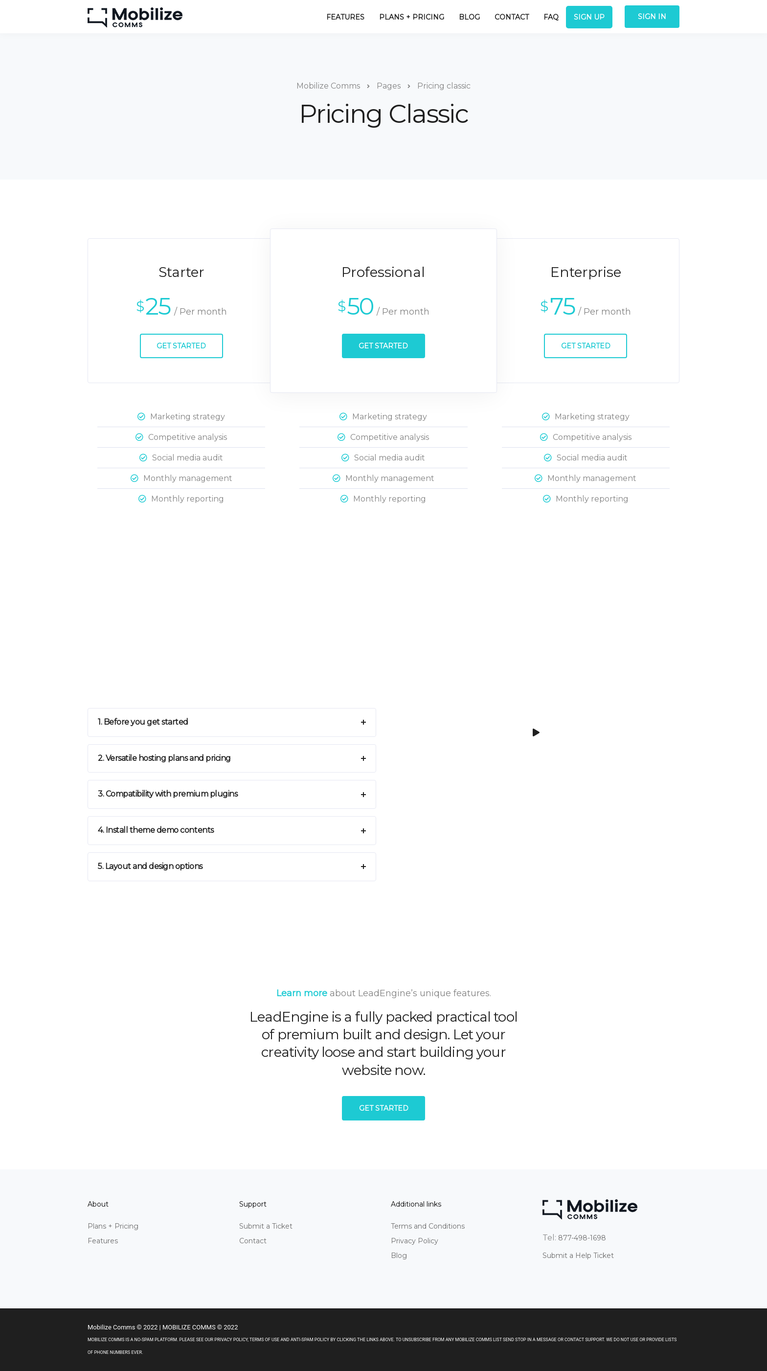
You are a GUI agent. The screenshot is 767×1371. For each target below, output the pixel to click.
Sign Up (589, 17)
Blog (469, 17)
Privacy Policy (414, 1240)
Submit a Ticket (266, 1226)
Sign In (652, 16)
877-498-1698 (582, 1238)
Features (345, 17)
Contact (512, 17)
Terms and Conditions (428, 1226)
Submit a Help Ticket (578, 1255)
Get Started (181, 346)
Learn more (301, 993)
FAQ (551, 17)
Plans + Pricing (411, 17)
